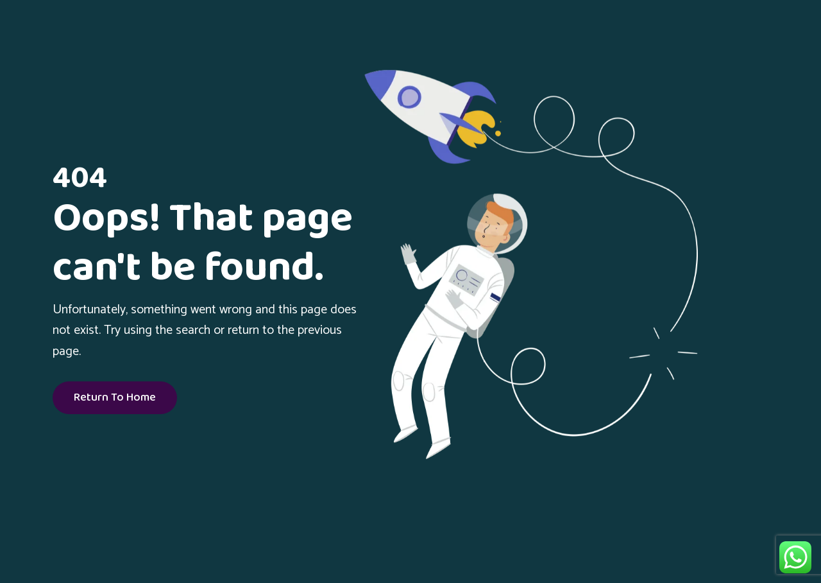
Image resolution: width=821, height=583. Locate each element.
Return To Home (115, 397)
